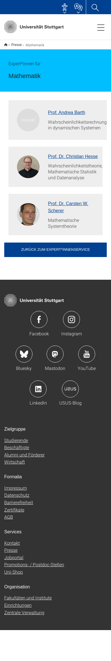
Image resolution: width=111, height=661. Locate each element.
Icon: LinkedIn (38, 388)
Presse (16, 45)
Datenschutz (16, 495)
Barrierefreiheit (18, 502)
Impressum (15, 488)
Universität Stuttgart (5, 44)
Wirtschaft (14, 462)
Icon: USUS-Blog (70, 388)
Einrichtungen (18, 605)
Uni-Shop (13, 572)
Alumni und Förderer (24, 455)
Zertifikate (14, 510)
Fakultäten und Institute (28, 598)
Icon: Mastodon (55, 354)
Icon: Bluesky (24, 354)
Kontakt (12, 543)
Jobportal (13, 557)
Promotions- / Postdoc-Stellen (34, 564)
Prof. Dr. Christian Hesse (73, 156)
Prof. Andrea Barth (66, 112)
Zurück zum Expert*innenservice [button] (55, 249)
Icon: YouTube (86, 354)
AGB (8, 517)
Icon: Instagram (71, 319)
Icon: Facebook (39, 319)
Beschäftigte (16, 447)
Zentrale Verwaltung (24, 612)
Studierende (16, 440)
